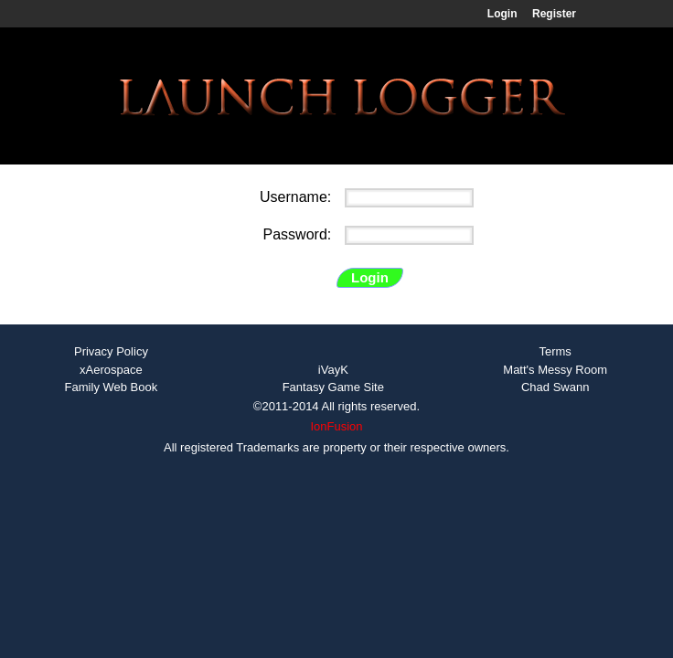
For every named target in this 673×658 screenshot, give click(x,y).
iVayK (333, 370)
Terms (555, 351)
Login (502, 13)
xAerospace (111, 370)
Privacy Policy (111, 351)
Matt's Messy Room (555, 370)
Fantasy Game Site (333, 387)
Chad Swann (555, 387)
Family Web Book (111, 387)
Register (554, 13)
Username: (298, 197)
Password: (299, 234)
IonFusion (336, 426)
